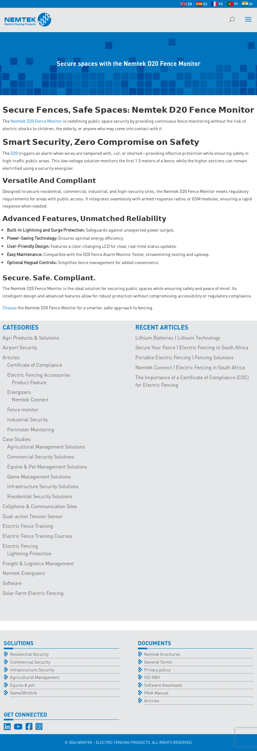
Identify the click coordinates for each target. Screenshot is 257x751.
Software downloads (163, 685)
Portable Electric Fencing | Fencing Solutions (184, 357)
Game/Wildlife (23, 692)
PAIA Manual (156, 692)
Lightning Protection (29, 553)
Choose (9, 307)
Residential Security (29, 654)
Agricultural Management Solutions (46, 446)
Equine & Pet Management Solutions (47, 466)
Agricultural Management (35, 677)
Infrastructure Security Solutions (43, 486)
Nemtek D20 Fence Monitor (36, 121)
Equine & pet (22, 685)
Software (12, 583)
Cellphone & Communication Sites (39, 506)
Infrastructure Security (32, 669)
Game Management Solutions (39, 476)
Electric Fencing (20, 545)
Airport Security (19, 347)
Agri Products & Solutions (30, 337)
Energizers (19, 392)
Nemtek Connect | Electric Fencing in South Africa (190, 367)
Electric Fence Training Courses (37, 536)
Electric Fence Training (27, 526)
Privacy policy (157, 669)
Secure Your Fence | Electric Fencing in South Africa (191, 347)
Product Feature (29, 382)
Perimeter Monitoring (30, 429)
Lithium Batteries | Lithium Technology (177, 337)
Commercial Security (30, 662)
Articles (11, 357)
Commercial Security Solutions (40, 456)
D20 (14, 153)
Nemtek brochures (162, 654)
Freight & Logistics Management (38, 563)
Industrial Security (27, 419)
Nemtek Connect (30, 399)
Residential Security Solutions (39, 496)
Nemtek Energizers (23, 573)
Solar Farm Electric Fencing (33, 593)
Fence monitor (22, 409)
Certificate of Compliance (34, 364)
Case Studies (16, 439)
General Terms (158, 662)
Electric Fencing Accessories (38, 374)
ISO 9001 (152, 677)
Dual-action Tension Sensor (32, 516)
